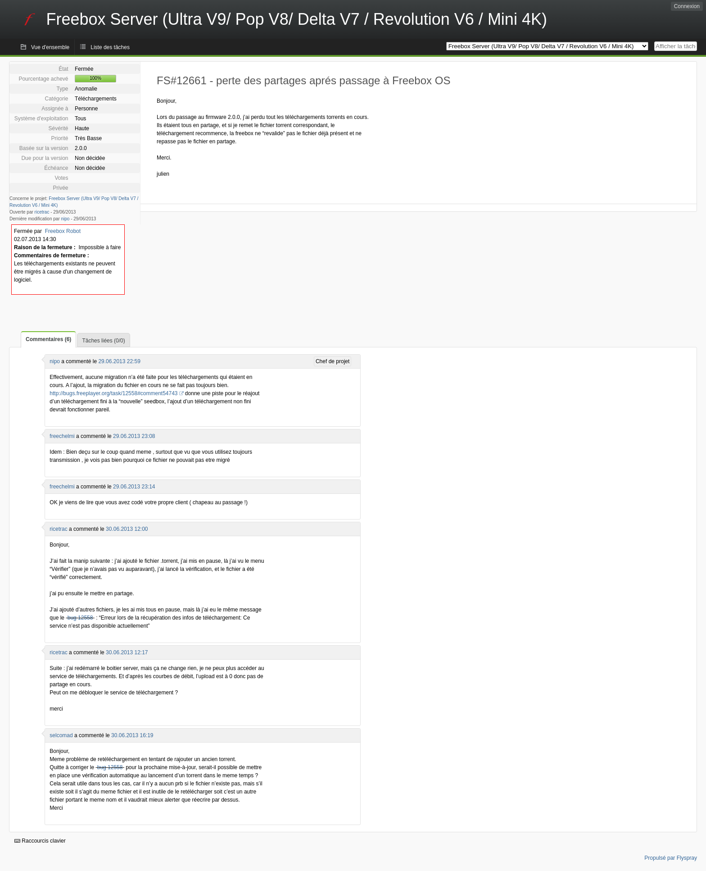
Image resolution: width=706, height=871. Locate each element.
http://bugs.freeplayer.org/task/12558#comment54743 (113, 393)
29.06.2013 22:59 (119, 361)
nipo (65, 218)
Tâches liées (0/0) (103, 340)
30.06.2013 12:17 (127, 652)
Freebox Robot (63, 231)
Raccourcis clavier (40, 841)
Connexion (687, 6)
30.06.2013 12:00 (127, 529)
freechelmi (62, 436)
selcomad (61, 735)
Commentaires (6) (48, 339)
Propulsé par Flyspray (670, 858)
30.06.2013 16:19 (132, 735)
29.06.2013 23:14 (134, 486)
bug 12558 (80, 618)
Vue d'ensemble (50, 47)
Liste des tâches (110, 47)
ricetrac (42, 212)
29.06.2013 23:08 (134, 436)
